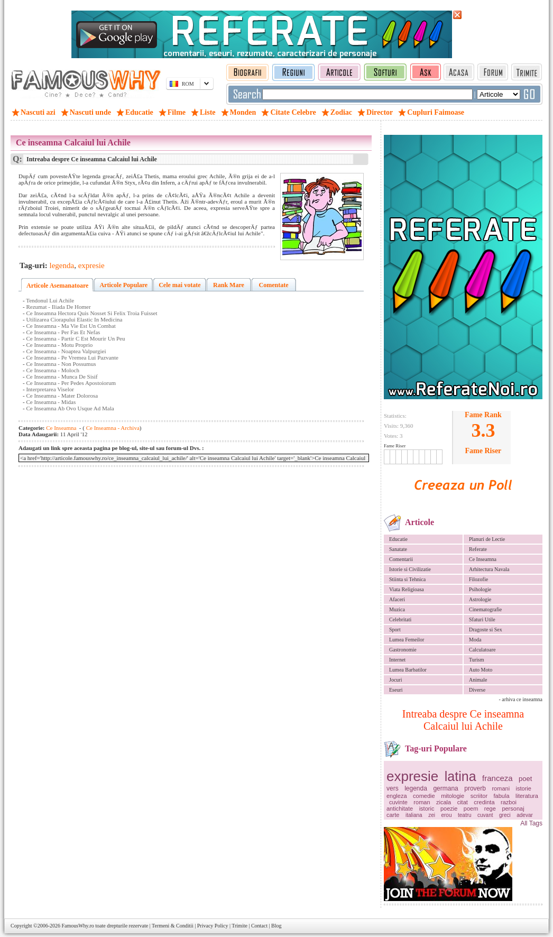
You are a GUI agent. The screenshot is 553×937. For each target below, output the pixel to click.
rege (490, 808)
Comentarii (401, 559)
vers (392, 788)
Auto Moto (480, 670)
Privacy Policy (212, 926)
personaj (513, 808)
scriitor (479, 796)
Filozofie (478, 579)
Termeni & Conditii (172, 926)
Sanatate (398, 549)
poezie (448, 808)
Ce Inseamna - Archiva (112, 428)
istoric (427, 808)
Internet (397, 660)
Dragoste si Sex (485, 629)
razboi (509, 802)
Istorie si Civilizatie (410, 569)
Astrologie (480, 599)
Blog (276, 926)
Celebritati (400, 619)
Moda (475, 639)
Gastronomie (403, 650)
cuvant (485, 815)
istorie (523, 788)
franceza (497, 778)
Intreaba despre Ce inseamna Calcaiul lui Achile (463, 720)
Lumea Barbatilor (408, 670)
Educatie (398, 539)
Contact (259, 926)
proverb (475, 788)
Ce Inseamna (482, 559)
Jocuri (395, 680)
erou (446, 815)
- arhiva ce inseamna (520, 699)
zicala (443, 802)
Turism (476, 660)
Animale (478, 680)
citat (462, 802)
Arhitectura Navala (489, 569)
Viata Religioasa (406, 589)
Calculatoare (482, 650)
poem (471, 808)
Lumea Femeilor (406, 639)
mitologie (452, 796)
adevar (525, 815)
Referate (478, 549)
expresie (412, 776)
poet (525, 779)
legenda (415, 788)
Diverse (477, 690)
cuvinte (398, 802)
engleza (396, 796)
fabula (502, 796)
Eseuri (396, 690)
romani (501, 788)
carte (392, 815)
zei (431, 815)
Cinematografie (485, 609)
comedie (424, 796)
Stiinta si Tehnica (407, 579)
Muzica (397, 609)
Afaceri (397, 599)
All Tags (531, 823)
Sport (395, 629)
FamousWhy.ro (77, 926)
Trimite (239, 926)
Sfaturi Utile (482, 619)
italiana (413, 815)
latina (460, 776)
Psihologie (480, 589)
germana (445, 788)
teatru (465, 815)
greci (505, 815)
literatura (526, 796)
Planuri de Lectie (487, 539)
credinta (484, 802)
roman (421, 802)
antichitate (399, 808)
